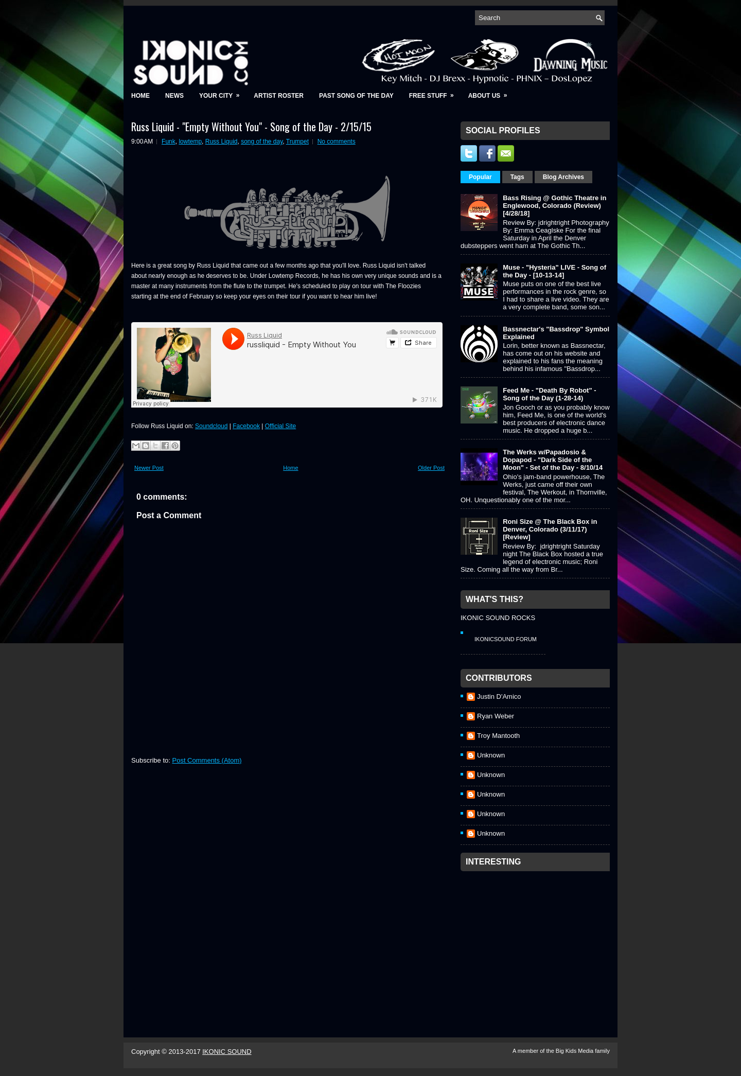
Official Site (280, 426)
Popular (480, 177)
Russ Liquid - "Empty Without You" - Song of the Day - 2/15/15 (251, 126)
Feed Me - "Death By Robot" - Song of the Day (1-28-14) (549, 394)
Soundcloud (211, 426)
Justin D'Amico (499, 696)
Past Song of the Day (356, 95)
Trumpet (297, 141)
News (174, 95)
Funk (168, 141)
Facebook (246, 426)
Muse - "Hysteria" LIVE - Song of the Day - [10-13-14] (554, 271)
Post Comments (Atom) (207, 760)
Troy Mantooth (498, 735)
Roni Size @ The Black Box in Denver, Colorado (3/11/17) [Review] (550, 529)
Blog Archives (563, 177)
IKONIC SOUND (226, 1051)
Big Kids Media (575, 1051)
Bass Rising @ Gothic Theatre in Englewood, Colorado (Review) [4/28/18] (554, 205)
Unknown (491, 755)
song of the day (262, 141)
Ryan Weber (495, 716)
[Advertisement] (538, 940)
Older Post (431, 468)
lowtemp (190, 141)
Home (140, 95)
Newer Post (149, 468)
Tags (517, 177)
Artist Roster (279, 95)
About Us (491, 92)
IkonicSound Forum (505, 639)
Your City (222, 92)
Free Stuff (435, 92)
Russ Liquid (221, 141)
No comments (336, 141)
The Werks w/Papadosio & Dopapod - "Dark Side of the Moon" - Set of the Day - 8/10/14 (553, 459)
